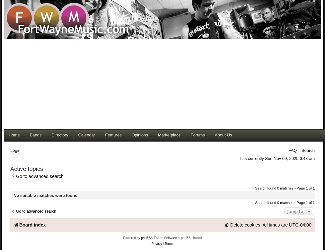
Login (15, 150)
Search (308, 150)
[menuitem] (242, 225)
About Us (223, 135)
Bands (36, 135)
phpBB (146, 238)
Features (113, 135)
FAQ (292, 150)
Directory (60, 135)
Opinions (140, 135)
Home (14, 135)
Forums (198, 135)
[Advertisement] (123, 84)
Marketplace (169, 135)
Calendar (86, 135)
